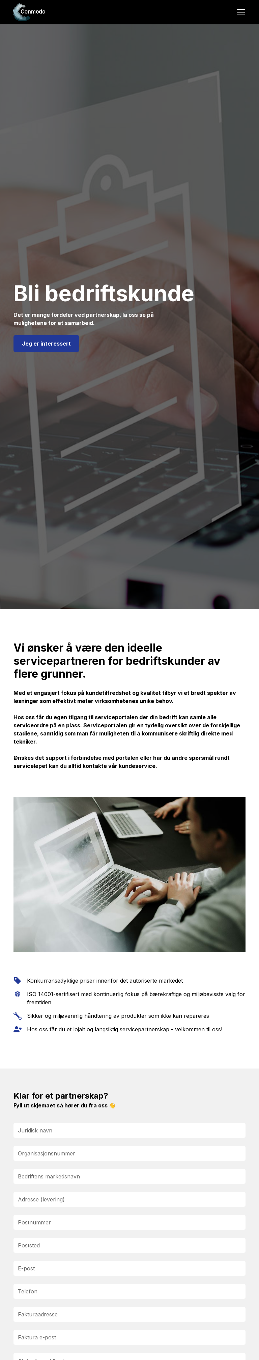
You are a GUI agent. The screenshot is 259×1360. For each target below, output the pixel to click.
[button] (239, 12)
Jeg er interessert (46, 343)
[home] (30, 12)
